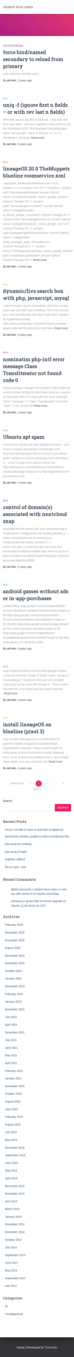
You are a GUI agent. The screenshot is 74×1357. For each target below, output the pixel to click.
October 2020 (13, 1093)
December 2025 (15, 932)
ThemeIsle (50, 1347)
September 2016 (15, 1155)
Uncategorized (13, 45)
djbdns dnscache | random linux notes (34, 889)
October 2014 (13, 1239)
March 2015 (12, 1209)
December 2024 (15, 955)
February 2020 (14, 1116)
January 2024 (13, 978)
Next (36, 789)
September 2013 (15, 1255)
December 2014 (15, 1224)
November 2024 (15, 963)
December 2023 (15, 986)
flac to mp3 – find (15, 867)
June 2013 (11, 1262)
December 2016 (15, 1147)
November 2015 (15, 1193)
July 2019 (11, 1132)
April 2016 (11, 1178)
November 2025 (15, 940)
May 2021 (11, 1055)
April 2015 (11, 1201)
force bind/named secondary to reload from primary (33, 59)
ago (24, 80)
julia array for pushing (18, 844)
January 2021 (13, 1078)
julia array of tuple (16, 851)
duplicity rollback (15, 859)
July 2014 (11, 1247)
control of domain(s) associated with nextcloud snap (35, 514)
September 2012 (15, 1278)
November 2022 (15, 1009)
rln (5, 98)
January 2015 (13, 1216)
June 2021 (11, 1047)
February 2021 (14, 1070)
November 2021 (15, 1032)
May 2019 (11, 1139)
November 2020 (15, 1086)
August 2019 (13, 1124)
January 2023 (13, 1001)
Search (7, 800)
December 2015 (15, 1186)
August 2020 (13, 1101)
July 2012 (11, 1285)
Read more (38, 137)
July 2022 (11, 1016)
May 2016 (11, 1170)
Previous (17, 783)
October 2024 (13, 971)
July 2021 (11, 1040)
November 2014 (15, 1232)
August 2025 (13, 947)
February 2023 (14, 994)
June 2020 (11, 1109)
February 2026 (14, 924)
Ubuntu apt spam (23, 437)
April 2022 (11, 1024)
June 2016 (11, 1163)
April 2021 (11, 1063)
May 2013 (11, 1270)
